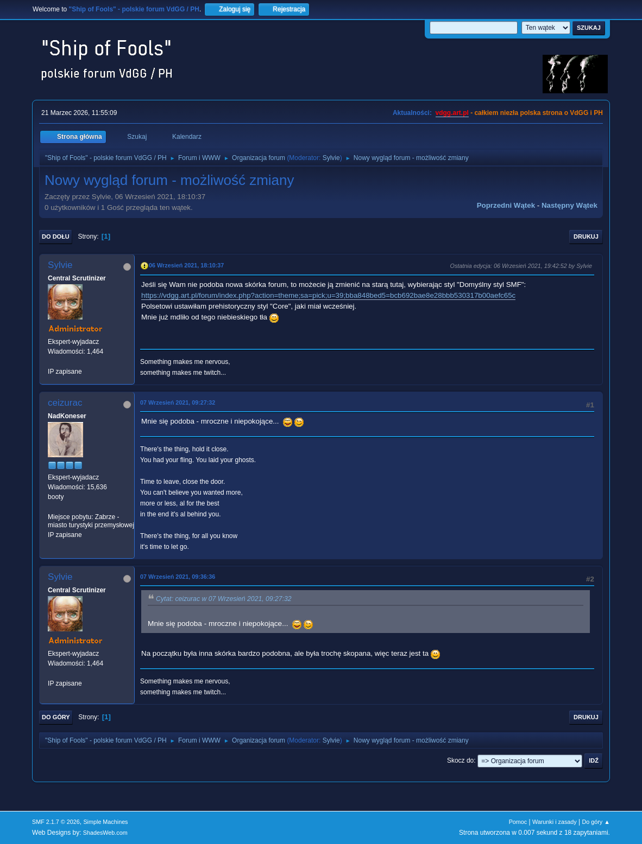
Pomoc (518, 822)
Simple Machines (105, 822)
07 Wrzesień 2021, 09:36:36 (177, 576)
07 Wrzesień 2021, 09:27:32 (177, 402)
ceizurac (65, 403)
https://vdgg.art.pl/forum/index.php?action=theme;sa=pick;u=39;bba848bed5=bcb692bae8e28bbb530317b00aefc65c (328, 295)
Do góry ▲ (595, 822)
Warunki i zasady (554, 822)
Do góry (56, 717)
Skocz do (460, 760)
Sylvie (331, 158)
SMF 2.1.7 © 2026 (56, 822)
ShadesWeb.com (105, 832)
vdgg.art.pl (452, 113)
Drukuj (586, 236)
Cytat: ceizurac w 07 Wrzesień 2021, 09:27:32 (224, 599)
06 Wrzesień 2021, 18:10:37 (186, 265)
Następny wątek (569, 205)
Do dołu (56, 236)
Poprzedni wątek (506, 205)
